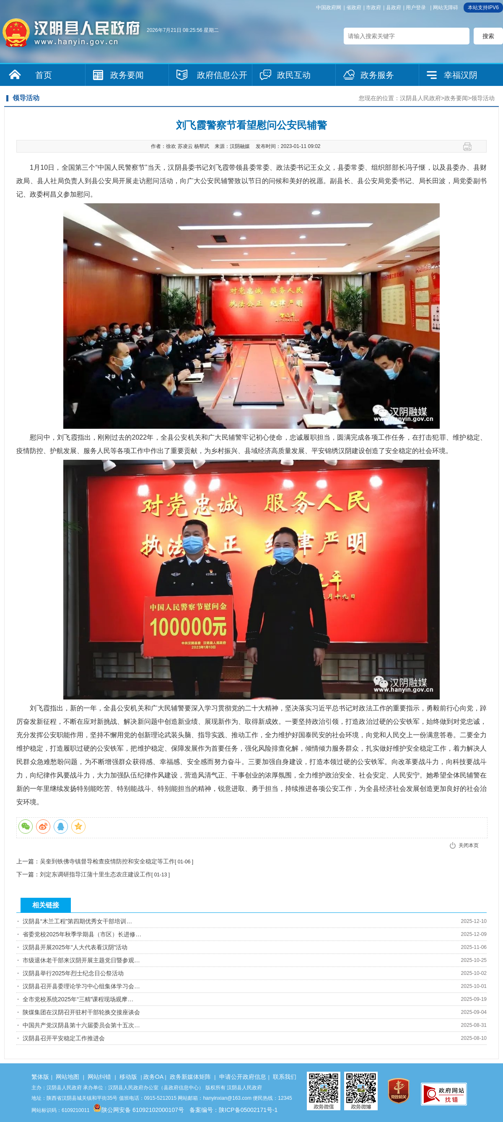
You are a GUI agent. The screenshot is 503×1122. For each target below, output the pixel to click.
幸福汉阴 (460, 75)
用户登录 (416, 7)
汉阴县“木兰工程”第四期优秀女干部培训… (77, 921)
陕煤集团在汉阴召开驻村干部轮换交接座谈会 (81, 1012)
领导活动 (483, 98)
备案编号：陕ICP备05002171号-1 (233, 1109)
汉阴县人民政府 (420, 98)
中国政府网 (328, 7)
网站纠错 (99, 1076)
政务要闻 (127, 75)
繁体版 (40, 1076)
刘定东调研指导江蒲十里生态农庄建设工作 (95, 874)
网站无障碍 (445, 7)
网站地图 (67, 1076)
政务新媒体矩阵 (190, 1076)
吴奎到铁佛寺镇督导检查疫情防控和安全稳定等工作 (107, 861)
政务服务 (377, 75)
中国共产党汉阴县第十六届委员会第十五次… (81, 1025)
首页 (43, 75)
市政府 (373, 7)
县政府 (393, 7)
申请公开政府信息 (242, 1076)
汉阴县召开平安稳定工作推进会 (64, 1038)
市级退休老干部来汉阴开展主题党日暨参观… (81, 960)
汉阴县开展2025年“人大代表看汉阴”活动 (75, 947)
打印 (470, 146)
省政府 (353, 7)
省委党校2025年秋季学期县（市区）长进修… (82, 934)
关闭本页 (469, 845)
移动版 (128, 1076)
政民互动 (294, 75)
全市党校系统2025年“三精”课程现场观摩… (78, 999)
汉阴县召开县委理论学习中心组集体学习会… (81, 986)
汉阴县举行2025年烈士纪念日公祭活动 (73, 973)
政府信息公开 (222, 75)
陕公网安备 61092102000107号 (138, 1109)
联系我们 (284, 1076)
